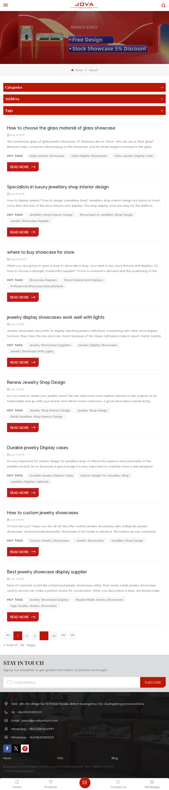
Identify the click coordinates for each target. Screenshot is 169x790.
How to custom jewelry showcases (42, 512)
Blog (115, 758)
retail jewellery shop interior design (36, 416)
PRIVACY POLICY (103, 766)
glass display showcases (89, 155)
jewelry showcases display (48, 599)
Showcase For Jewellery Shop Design (106, 214)
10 (54, 635)
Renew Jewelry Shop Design (36, 382)
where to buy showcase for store (40, 252)
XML (87, 766)
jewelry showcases (90, 540)
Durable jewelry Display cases (37, 447)
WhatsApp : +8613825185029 (32, 737)
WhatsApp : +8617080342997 (32, 728)
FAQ (60, 758)
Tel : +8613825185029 (26, 712)
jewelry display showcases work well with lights (56, 317)
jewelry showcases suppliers (50, 345)
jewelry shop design (92, 410)
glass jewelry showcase (46, 155)
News (7, 758)
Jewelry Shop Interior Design (49, 410)
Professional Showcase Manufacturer (36, 286)
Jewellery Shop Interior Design (51, 214)
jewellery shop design (127, 540)
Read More (19, 166)
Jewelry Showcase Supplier (29, 220)
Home (77, 70)
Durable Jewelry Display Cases (51, 475)
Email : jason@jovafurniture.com (34, 720)
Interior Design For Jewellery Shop (105, 475)
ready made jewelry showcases (99, 599)
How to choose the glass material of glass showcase (61, 127)
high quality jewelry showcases (33, 605)
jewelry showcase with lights (31, 351)
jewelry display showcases (97, 345)
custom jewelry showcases (49, 540)
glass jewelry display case (133, 155)
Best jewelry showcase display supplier (47, 571)
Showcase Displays (43, 280)
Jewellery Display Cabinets (29, 481)
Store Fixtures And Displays (83, 280)
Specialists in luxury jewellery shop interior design (58, 186)
